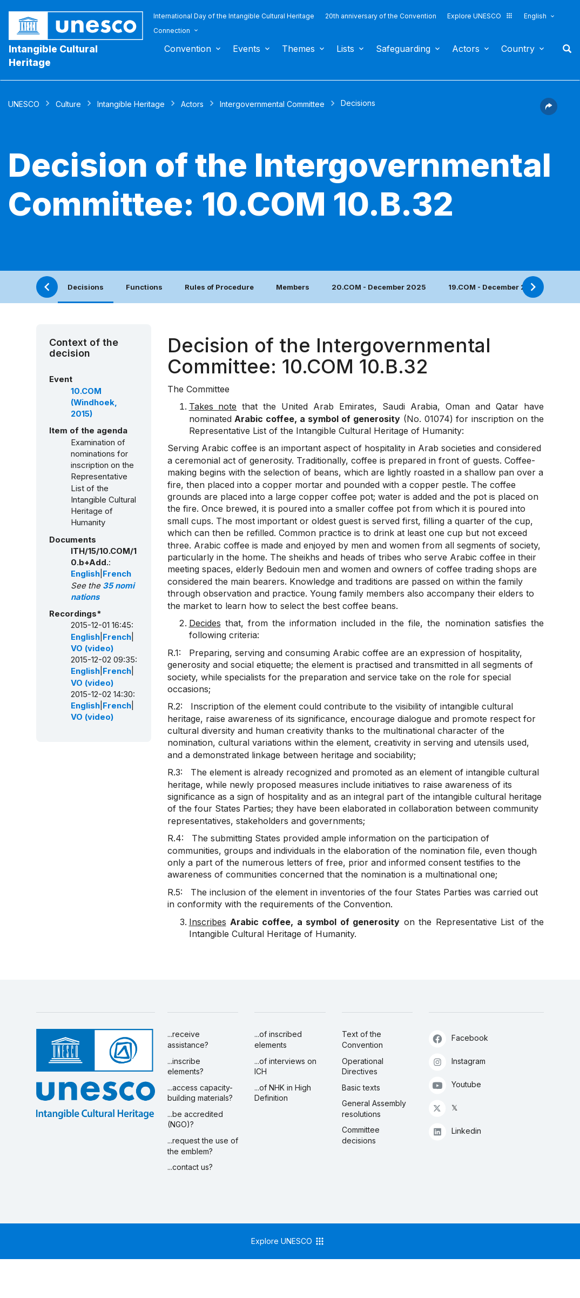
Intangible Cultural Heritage (53, 55)
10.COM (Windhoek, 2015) (94, 402)
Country (518, 48)
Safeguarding (403, 48)
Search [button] (563, 48)
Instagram (457, 1061)
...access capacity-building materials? (200, 1093)
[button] (548, 111)
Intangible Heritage (131, 104)
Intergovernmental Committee (272, 104)
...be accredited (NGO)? (195, 1119)
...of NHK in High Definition (282, 1093)
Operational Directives (362, 1066)
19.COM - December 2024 (494, 287)
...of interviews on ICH (285, 1066)
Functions (144, 287)
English (535, 16)
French (117, 574)
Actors (466, 48)
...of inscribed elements (278, 1039)
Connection (171, 30)
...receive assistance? (187, 1039)
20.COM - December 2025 (379, 287)
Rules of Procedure (219, 287)
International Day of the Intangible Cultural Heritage (233, 16)
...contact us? (190, 1167)
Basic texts (361, 1087)
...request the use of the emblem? (202, 1146)
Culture (68, 104)
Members (292, 287)
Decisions (86, 287)
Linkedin (455, 1131)
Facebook (458, 1038)
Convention (187, 48)
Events (246, 48)
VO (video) (92, 648)
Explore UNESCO (480, 16)
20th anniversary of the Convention (380, 16)
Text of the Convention (362, 1039)
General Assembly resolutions (374, 1109)
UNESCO (23, 104)
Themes (298, 48)
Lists (345, 48)
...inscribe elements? (185, 1066)
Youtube (455, 1084)
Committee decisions (361, 1135)
